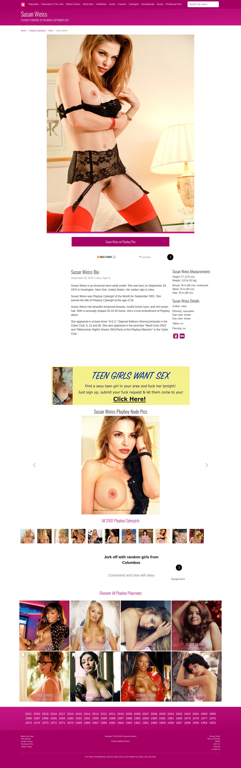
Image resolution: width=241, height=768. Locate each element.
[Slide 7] (128, 510)
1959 (162, 722)
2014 (87, 713)
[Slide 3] (106, 510)
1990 (95, 718)
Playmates (33, 4)
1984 (145, 718)
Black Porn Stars (27, 736)
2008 (137, 713)
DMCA (217, 741)
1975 (28, 722)
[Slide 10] (145, 510)
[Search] (203, 4)
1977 (204, 718)
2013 (95, 713)
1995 (53, 718)
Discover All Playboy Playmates (121, 593)
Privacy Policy (214, 736)
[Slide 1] (95, 510)
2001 (51, 30)
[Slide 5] (117, 510)
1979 (187, 718)
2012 (104, 713)
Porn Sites (89, 757)
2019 (45, 713)
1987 (120, 718)
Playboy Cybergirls (37, 30)
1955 (195, 722)
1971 (62, 722)
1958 (170, 722)
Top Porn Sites (112, 757)
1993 (70, 718)
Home (23, 30)
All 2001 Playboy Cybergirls (120, 520)
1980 (179, 718)
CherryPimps (26, 739)
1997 (37, 718)
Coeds (112, 4)
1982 (162, 718)
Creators (122, 4)
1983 (154, 718)
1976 (212, 718)
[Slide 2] (101, 510)
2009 (129, 713)
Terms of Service (213, 739)
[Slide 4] (112, 510)
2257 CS (216, 744)
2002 (187, 713)
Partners (217, 747)
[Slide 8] (134, 510)
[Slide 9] (140, 510)
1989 (104, 718)
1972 (53, 722)
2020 (37, 713)
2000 (204, 713)
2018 (53, 713)
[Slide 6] (123, 510)
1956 (187, 722)
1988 (112, 718)
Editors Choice (73, 4)
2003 (179, 713)
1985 (137, 718)
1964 (120, 722)
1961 (145, 722)
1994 (62, 718)
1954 (204, 722)
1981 (170, 718)
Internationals (147, 4)
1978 (195, 718)
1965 (112, 722)
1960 (154, 722)
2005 (162, 713)
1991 (87, 718)
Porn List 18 (123, 757)
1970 (70, 722)
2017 (62, 713)
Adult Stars (88, 4)
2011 (112, 713)
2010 (120, 713)
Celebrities (101, 4)
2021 (28, 713)
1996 (45, 718)
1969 (78, 722)
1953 (212, 722)
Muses (160, 4)
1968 (87, 722)
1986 (129, 718)
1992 (78, 718)
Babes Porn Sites (136, 757)
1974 (37, 722)
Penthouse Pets (174, 4)
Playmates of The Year (52, 4)
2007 (145, 713)
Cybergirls (134, 4)
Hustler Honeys (27, 741)
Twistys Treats (26, 747)
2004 (170, 713)
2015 (78, 713)
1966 (104, 722)
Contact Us (216, 749)
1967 (95, 722)
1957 (179, 722)
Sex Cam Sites (150, 757)
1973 (45, 722)
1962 (137, 722)
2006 (154, 713)
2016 (70, 713)
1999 (212, 713)
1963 (129, 722)
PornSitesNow (99, 757)
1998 (28, 718)
